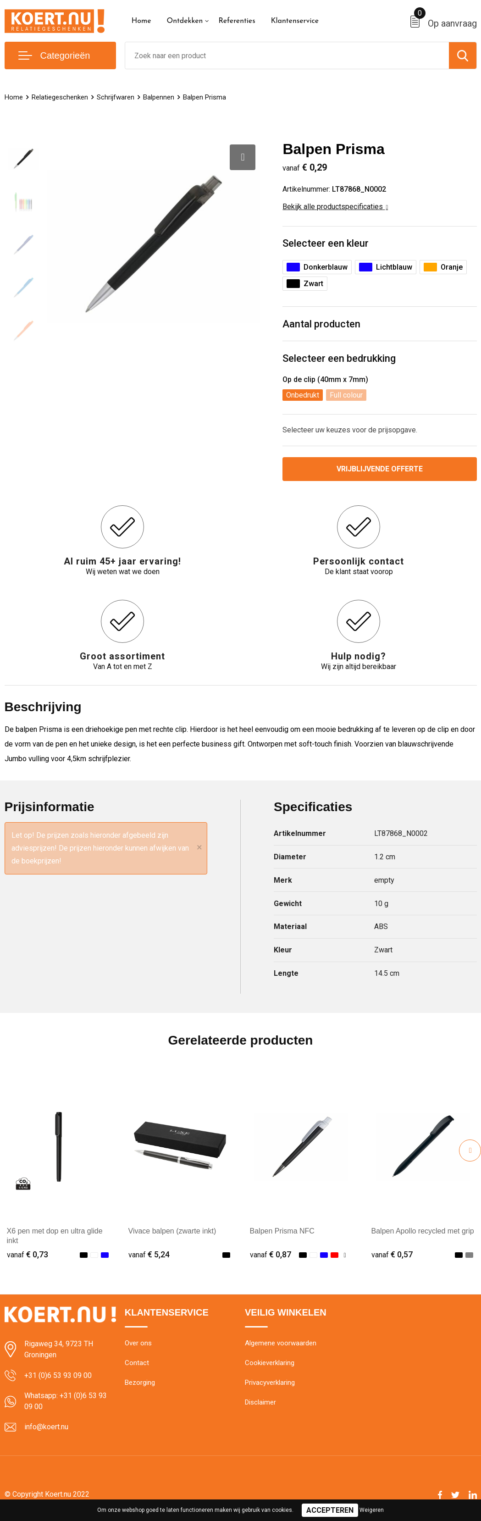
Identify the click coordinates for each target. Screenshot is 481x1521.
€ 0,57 (392, 1254)
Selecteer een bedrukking (339, 358)
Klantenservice (295, 21)
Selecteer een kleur (325, 243)
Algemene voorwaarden (280, 1343)
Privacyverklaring (270, 1382)
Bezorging (140, 1382)
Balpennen (158, 97)
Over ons (138, 1343)
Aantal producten (321, 324)
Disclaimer (260, 1402)
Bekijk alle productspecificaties (335, 206)
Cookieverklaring (269, 1363)
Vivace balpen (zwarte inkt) (172, 1231)
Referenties (236, 21)
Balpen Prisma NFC (282, 1231)
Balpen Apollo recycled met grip (422, 1231)
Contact (137, 1363)
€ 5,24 (149, 1254)
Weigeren (371, 1510)
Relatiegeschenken (60, 97)
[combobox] (287, 55)
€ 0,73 (27, 1254)
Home (141, 21)
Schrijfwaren (115, 97)
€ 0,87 (270, 1254)
